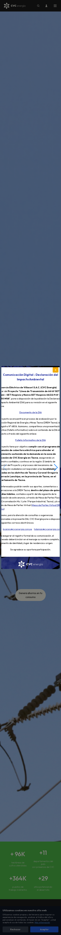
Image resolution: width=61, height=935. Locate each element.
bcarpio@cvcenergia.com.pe (17, 529)
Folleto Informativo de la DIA (30, 440)
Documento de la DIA (30, 412)
